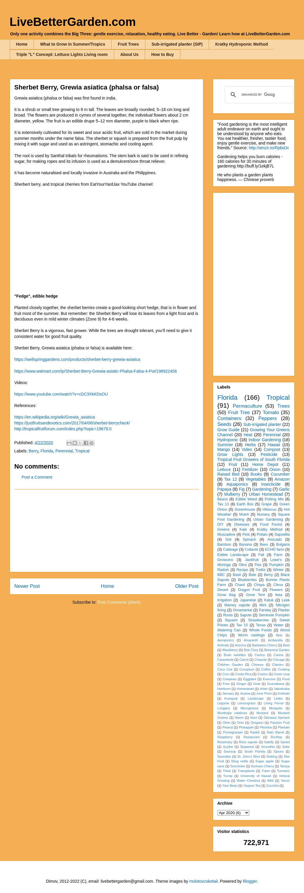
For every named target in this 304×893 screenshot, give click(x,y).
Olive (226, 722)
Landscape (256, 698)
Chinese (257, 664)
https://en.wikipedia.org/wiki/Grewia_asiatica (54, 417)
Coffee (266, 669)
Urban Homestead (266, 494)
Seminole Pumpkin (274, 615)
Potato (262, 534)
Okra (243, 565)
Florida (47, 451)
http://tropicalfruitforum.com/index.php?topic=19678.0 (63, 428)
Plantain (284, 727)
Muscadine (226, 534)
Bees (264, 544)
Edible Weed (246, 499)
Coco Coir (225, 669)
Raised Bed (228, 474)
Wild (270, 780)
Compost (272, 449)
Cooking (284, 669)
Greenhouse (245, 509)
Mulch (244, 514)
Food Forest (271, 524)
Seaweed (247, 746)
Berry (33, 451)
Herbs (250, 444)
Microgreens (249, 708)
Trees (283, 406)
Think (227, 771)
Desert (222, 590)
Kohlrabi (284, 693)
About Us (129, 54)
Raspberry (225, 737)
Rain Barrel (275, 732)
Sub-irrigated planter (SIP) (177, 44)
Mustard (262, 713)
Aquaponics (237, 484)
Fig (242, 489)
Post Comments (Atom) (119, 602)
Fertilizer (250, 469)
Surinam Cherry (262, 766)
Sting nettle (239, 761)
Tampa (285, 766)
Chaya (259, 585)
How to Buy (162, 54)
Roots (228, 615)
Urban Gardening (268, 519)
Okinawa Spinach (277, 717)
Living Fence (273, 703)
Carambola (225, 659)
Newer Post (27, 586)
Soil (228, 539)
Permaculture (247, 406)
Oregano (256, 722)
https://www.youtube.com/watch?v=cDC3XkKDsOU (61, 394)
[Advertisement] (106, 530)
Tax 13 (223, 504)
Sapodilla (282, 534)
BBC (221, 575)
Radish (223, 570)
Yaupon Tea (252, 785)
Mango (223, 449)
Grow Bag (226, 595)
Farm (278, 555)
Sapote (246, 615)
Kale (243, 529)
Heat (248, 434)
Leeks (278, 698)
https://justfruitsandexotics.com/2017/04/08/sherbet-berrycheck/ (72, 423)
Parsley (265, 610)
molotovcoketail (203, 881)
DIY (220, 524)
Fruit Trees (128, 44)
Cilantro (278, 664)
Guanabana (275, 683)
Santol (285, 742)
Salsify (269, 742)
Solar (286, 746)
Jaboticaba (282, 689)
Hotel (264, 689)
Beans (222, 499)
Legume (223, 703)
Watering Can (229, 630)
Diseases (242, 524)
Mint (262, 605)
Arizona (240, 645)
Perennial (64, 451)
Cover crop (282, 674)
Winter (278, 570)
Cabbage (230, 549)
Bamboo (224, 544)
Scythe (228, 746)
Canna (278, 655)
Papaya (224, 489)
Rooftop (276, 737)
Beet (286, 645)
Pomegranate (233, 732)
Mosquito (275, 708)
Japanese (248, 600)
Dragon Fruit (249, 590)
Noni (253, 717)
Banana (245, 544)
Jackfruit (252, 560)
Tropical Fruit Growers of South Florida (253, 459)
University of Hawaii (255, 776)
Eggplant (249, 679)
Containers (229, 418)
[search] (258, 94)
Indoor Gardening (264, 439)
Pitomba (266, 727)
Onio (240, 722)
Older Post (186, 586)
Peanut (227, 727)
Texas (261, 625)
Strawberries (258, 620)
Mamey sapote (237, 605)
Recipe (242, 570)
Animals (223, 645)
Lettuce (224, 469)
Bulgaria (283, 544)
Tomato (271, 412)
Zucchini (272, 785)
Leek (286, 600)
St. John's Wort (248, 756)
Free (226, 683)
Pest (246, 534)
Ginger (241, 683)
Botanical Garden (277, 650)
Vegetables (256, 479)
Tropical (82, 451)
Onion (274, 469)
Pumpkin (276, 565)
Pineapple (246, 727)
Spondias (224, 756)
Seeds (224, 424)
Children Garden (230, 664)
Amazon (282, 479)
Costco (263, 674)
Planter (284, 610)
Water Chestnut (248, 780)
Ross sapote (248, 742)
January (228, 693)
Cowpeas (230, 679)
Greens (223, 529)
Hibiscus (270, 509)
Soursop (230, 751)
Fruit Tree (239, 412)
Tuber (266, 771)
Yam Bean (229, 785)
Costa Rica (243, 674)
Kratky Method (270, 529)
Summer (225, 444)
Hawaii (274, 444)
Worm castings (251, 635)
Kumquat (231, 698)
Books (256, 474)
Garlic (284, 489)
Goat (256, 683)
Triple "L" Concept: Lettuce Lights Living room (62, 54)
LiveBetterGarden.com (73, 21)
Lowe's (276, 560)
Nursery (263, 514)
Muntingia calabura (232, 713)
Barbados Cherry (264, 645)
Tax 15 (242, 625)
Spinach (249, 539)
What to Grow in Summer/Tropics (72, 44)
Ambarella (275, 640)
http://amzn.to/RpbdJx (269, 147)
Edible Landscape (233, 555)
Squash (231, 620)
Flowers (276, 590)
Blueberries (247, 580)
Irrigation (224, 600)
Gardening (261, 489)
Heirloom (224, 689)
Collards (251, 549)
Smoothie (268, 746)
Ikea (278, 595)
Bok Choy (251, 650)
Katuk (268, 600)
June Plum (264, 693)
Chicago (279, 659)
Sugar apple (264, 761)
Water (278, 625)
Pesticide (269, 454)
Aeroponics (225, 640)
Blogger (250, 881)
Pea (258, 565)
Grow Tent (255, 595)
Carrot (243, 659)
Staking (271, 756)
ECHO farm (274, 549)
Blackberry (230, 650)
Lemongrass (246, 703)
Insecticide (270, 484)
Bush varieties (235, 655)
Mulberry (232, 494)
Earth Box (245, 504)
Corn (225, 674)
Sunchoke (237, 766)
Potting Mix (274, 499)
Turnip (227, 776)
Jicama (245, 693)
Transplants (246, 771)
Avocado (275, 539)
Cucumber (280, 474)
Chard (240, 585)
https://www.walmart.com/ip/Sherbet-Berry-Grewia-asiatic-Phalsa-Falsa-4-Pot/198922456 (95, 371)
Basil (237, 575)
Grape (266, 504)
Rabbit (255, 732)
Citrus (278, 585)
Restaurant (252, 737)
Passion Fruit (280, 722)
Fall (261, 555)
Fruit (233, 464)
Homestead (245, 689)
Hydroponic (227, 439)
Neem (239, 717)
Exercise (269, 679)
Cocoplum (246, 669)
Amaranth (251, 640)
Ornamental (242, 610)
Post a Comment (37, 477)
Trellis (260, 570)
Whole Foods (260, 630)
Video (247, 449)
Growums (225, 560)
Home (22, 44)
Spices (279, 751)
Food (286, 679)
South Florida (254, 751)
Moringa (224, 565)
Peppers (267, 418)
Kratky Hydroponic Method (241, 44)
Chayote (261, 659)
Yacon (285, 780)
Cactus (260, 655)
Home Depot (265, 464)
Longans (223, 708)
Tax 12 (230, 479)
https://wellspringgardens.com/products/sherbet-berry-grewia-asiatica (77, 359)
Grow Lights (230, 454)
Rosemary (224, 742)
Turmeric (283, 771)
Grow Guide (228, 429)
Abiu (279, 635)
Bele (252, 575)
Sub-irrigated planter (262, 424)
